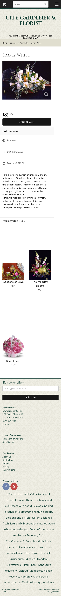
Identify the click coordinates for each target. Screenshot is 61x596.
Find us (5, 423)
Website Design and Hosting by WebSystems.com (48, 590)
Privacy (5, 466)
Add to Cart (26, 121)
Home (4, 43)
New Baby (24, 43)
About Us (6, 456)
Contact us (7, 459)
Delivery (6, 463)
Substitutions (8, 469)
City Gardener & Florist (30, 20)
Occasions (13, 43)
